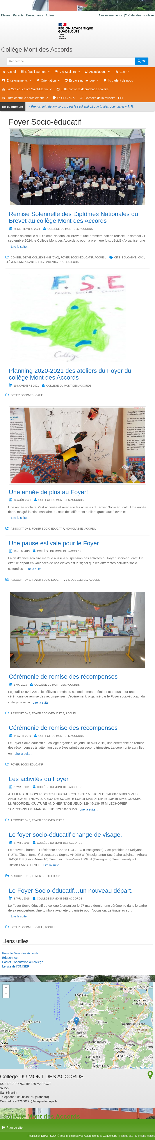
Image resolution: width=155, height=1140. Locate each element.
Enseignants (34, 15)
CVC (141, 257)
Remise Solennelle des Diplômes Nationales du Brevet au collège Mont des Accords (73, 217)
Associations (100, 71)
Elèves (5, 15)
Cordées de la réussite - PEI (104, 98)
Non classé (74, 528)
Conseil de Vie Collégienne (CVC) (35, 257)
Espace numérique (84, 80)
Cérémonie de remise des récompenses (63, 676)
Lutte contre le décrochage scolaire (85, 89)
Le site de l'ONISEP (15, 966)
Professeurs (69, 261)
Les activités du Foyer (38, 779)
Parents (18, 15)
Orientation (50, 80)
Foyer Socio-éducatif (77, 257)
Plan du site (15, 1127)
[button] (76, 1021)
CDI (124, 71)
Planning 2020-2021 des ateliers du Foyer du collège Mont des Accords (70, 374)
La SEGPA (66, 98)
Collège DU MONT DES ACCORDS (70, 228)
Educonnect (10, 957)
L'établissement (38, 71)
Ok (142, 61)
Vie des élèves (76, 579)
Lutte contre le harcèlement (27, 98)
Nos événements (110, 15)
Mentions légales (145, 1135)
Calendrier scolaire (139, 15)
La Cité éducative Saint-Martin (29, 89)
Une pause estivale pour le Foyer (54, 543)
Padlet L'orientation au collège (22, 962)
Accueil (11, 71)
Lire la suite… (20, 246)
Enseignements (19, 80)
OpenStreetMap (146, 1068)
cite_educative (125, 257)
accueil (100, 257)
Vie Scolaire (70, 71)
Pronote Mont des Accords (20, 953)
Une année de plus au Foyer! (48, 492)
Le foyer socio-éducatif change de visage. (65, 834)
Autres (50, 15)
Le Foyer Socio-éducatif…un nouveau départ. (71, 890)
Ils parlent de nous (120, 80)
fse (40, 261)
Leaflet (133, 1068)
